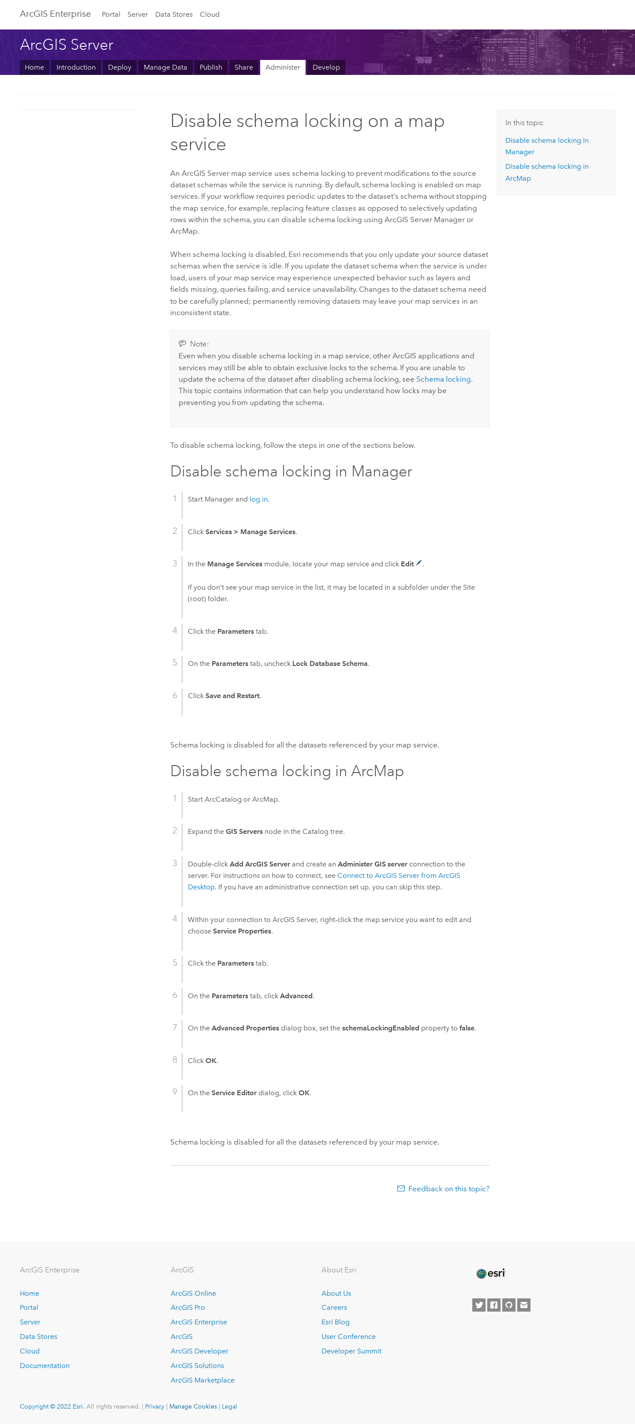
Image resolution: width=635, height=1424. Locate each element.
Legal (229, 1406)
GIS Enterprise (55, 13)
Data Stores (174, 14)
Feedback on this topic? (448, 1188)
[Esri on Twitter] (479, 1305)
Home (34, 67)
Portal (111, 14)
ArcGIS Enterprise (199, 1322)
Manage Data (165, 67)
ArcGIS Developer (199, 1351)
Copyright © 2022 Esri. (52, 1406)
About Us (336, 1293)
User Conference (348, 1336)
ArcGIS (182, 1336)
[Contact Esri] (523, 1305)
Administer (282, 67)
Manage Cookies (193, 1406)
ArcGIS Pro (188, 1307)
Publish (211, 67)
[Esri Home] (490, 1273)
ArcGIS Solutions (197, 1365)
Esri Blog (335, 1322)
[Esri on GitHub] (508, 1305)
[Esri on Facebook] (494, 1305)
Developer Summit (351, 1351)
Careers (334, 1307)
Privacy (154, 1406)
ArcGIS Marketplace (203, 1380)
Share (244, 67)
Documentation (45, 1365)
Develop (326, 67)
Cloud (210, 14)
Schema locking (443, 379)
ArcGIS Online (193, 1293)
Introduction (76, 67)
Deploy (119, 67)
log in (259, 499)
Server (137, 14)
